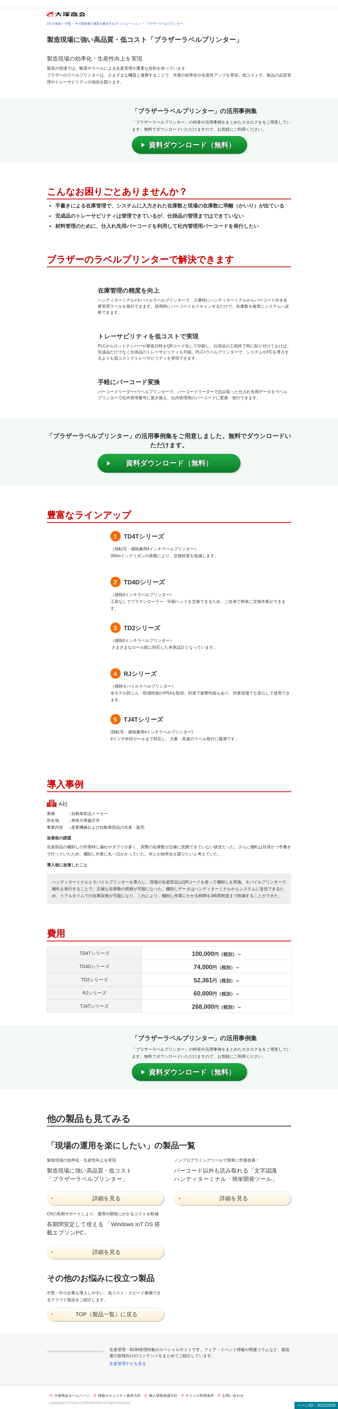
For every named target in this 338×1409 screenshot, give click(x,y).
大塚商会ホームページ (72, 1395)
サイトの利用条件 (200, 1395)
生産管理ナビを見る (127, 1363)
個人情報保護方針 (163, 1395)
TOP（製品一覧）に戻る (107, 1314)
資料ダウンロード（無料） (192, 145)
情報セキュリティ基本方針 (119, 1395)
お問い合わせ (233, 1395)
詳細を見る (106, 1198)
